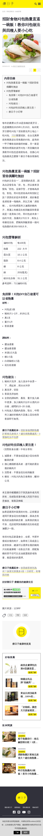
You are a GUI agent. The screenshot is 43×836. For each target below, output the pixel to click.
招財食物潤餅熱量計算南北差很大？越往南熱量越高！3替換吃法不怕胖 (21, 434)
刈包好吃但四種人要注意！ (22, 107)
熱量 (25, 615)
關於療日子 (8, 807)
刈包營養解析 (13, 91)
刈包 (10, 615)
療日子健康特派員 (19, 66)
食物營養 (18, 11)
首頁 (4, 11)
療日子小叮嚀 (15, 112)
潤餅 (13, 135)
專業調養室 (10, 11)
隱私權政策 (26, 807)
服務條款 (17, 807)
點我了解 (32, 672)
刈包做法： (14, 103)
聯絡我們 (35, 807)
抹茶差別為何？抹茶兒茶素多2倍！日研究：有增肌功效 (21, 571)
